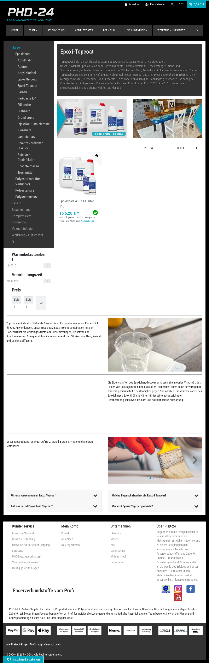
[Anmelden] (133, 4)
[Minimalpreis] (16, 306)
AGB (113, 545)
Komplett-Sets (84, 30)
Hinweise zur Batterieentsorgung (31, 545)
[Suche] (172, 4)
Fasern (33, 30)
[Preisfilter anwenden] (41, 303)
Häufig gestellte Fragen (25, 568)
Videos (114, 539)
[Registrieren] (154, 4)
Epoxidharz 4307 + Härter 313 (76, 203)
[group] (79, 174)
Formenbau (110, 30)
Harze (14, 30)
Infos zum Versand (23, 533)
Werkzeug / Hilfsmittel (171, 30)
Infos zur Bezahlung (23, 539)
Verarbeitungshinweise (25, 562)
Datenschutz (118, 550)
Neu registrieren (70, 545)
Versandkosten (87, 221)
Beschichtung (56, 30)
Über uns (116, 533)
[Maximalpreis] (28, 306)
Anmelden (67, 539)
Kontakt (65, 533)
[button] (115, 460)
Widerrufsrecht (119, 556)
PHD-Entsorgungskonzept (26, 556)
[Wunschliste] (181, 4)
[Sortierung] (186, 148)
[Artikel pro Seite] (148, 148)
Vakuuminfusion (137, 30)
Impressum (117, 562)
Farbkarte (17, 550)
